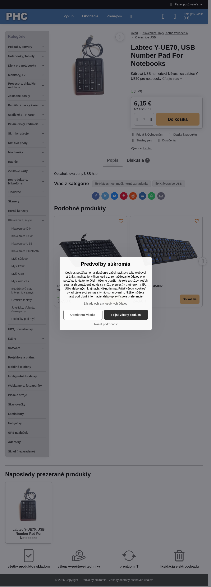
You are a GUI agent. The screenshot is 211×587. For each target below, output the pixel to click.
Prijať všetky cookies (126, 314)
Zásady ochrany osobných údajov (105, 303)
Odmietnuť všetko (82, 314)
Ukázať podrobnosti (105, 324)
